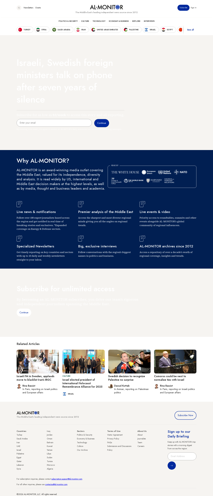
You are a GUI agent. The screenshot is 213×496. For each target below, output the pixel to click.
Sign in (193, 8)
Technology (99, 22)
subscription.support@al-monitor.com (66, 478)
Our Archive (82, 449)
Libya (49, 453)
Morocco (51, 464)
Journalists (141, 438)
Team (139, 442)
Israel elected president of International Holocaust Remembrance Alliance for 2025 (82, 383)
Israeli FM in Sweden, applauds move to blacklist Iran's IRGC (35, 378)
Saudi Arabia (22, 438)
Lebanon (20, 464)
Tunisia (50, 461)
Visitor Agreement (115, 434)
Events (38, 8)
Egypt (19, 457)
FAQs (109, 442)
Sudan (49, 457)
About (139, 434)
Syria (19, 468)
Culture (85, 22)
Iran (18, 442)
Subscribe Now (185, 415)
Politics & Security (68, 22)
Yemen (49, 449)
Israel (19, 449)
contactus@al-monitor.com (56, 484)
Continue (24, 312)
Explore (136, 22)
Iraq (48, 431)
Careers (140, 446)
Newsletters (28, 8)
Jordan (49, 434)
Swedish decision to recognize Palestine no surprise (126, 378)
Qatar (19, 461)
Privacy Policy (113, 438)
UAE (18, 446)
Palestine (20, 453)
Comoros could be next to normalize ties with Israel (170, 378)
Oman (49, 438)
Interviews (149, 22)
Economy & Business (119, 22)
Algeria (50, 468)
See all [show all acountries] (190, 30)
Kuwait (49, 446)
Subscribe (183, 8)
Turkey (19, 434)
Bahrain (50, 442)
